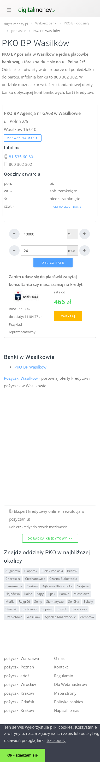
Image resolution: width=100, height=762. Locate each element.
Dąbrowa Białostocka (57, 586)
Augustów (12, 571)
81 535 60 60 (21, 157)
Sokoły (88, 601)
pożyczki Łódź (16, 676)
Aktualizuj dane (67, 206)
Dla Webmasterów (70, 684)
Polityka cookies (68, 702)
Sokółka (73, 601)
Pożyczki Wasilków (21, 378)
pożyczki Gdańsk (19, 702)
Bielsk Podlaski (52, 571)
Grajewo (83, 586)
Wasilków (33, 617)
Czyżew (32, 586)
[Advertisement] (49, 456)
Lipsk (51, 594)
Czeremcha (13, 586)
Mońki (9, 601)
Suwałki (62, 609)
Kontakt (61, 667)
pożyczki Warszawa (21, 658)
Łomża (64, 594)
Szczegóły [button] (56, 740)
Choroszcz (13, 578)
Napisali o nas (66, 710)
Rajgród (24, 601)
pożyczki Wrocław (20, 684)
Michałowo (81, 594)
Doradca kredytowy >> (50, 538)
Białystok (30, 571)
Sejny (38, 601)
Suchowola (29, 609)
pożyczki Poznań (19, 667)
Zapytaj (68, 316)
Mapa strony (65, 693)
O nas (59, 658)
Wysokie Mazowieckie (60, 617)
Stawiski (11, 609)
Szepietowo (13, 617)
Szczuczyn (79, 609)
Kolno (28, 594)
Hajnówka (12, 594)
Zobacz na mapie (22, 138)
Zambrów (87, 617)
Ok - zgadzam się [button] (22, 755)
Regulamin (63, 676)
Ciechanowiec (35, 578)
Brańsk (72, 571)
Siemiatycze (55, 601)
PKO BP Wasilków (30, 367)
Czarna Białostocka (63, 578)
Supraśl (47, 609)
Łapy (40, 594)
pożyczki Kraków (19, 693)
